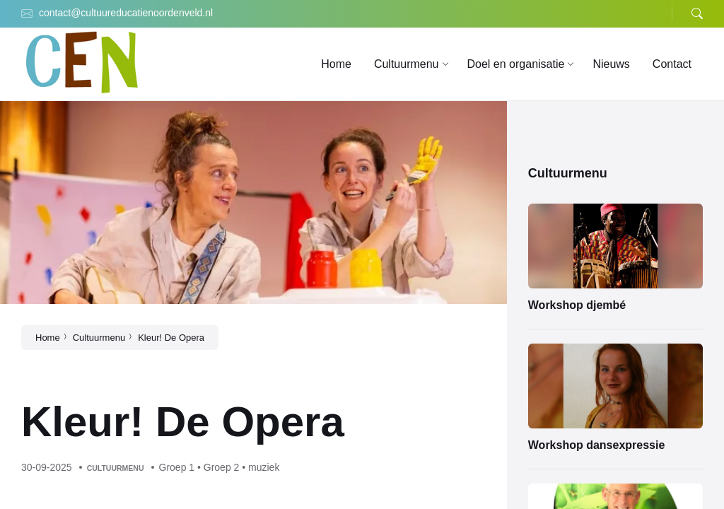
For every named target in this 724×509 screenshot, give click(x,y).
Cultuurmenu (99, 337)
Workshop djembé (577, 305)
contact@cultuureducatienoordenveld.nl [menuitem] (126, 12)
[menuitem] (336, 64)
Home (47, 337)
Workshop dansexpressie (596, 445)
